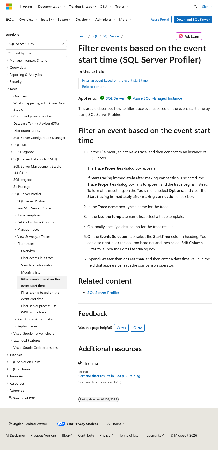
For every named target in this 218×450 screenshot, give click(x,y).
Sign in (207, 6)
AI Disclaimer (15, 435)
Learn (82, 36)
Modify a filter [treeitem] (31, 272)
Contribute (86, 435)
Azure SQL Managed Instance (157, 98)
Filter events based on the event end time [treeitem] (40, 295)
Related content (94, 86)
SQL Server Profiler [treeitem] (31, 201)
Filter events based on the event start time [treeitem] (40, 282)
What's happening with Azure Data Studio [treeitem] (39, 106)
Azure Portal (160, 19)
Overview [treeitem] (20, 96)
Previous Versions (43, 435)
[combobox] (36, 44)
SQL (95, 36)
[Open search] (195, 6)
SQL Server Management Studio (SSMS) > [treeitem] (37, 169)
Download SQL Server (193, 19)
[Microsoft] (9, 6)
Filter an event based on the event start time (115, 80)
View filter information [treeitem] (37, 265)
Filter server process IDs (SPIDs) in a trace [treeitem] (38, 308)
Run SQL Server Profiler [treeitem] (34, 208)
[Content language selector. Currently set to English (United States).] (28, 424)
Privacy (105, 435)
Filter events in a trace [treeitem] (37, 257)
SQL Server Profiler (103, 292)
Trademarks (152, 435)
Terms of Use (128, 435)
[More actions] (208, 36)
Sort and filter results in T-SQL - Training (109, 376)
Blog (65, 435)
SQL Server (111, 36)
